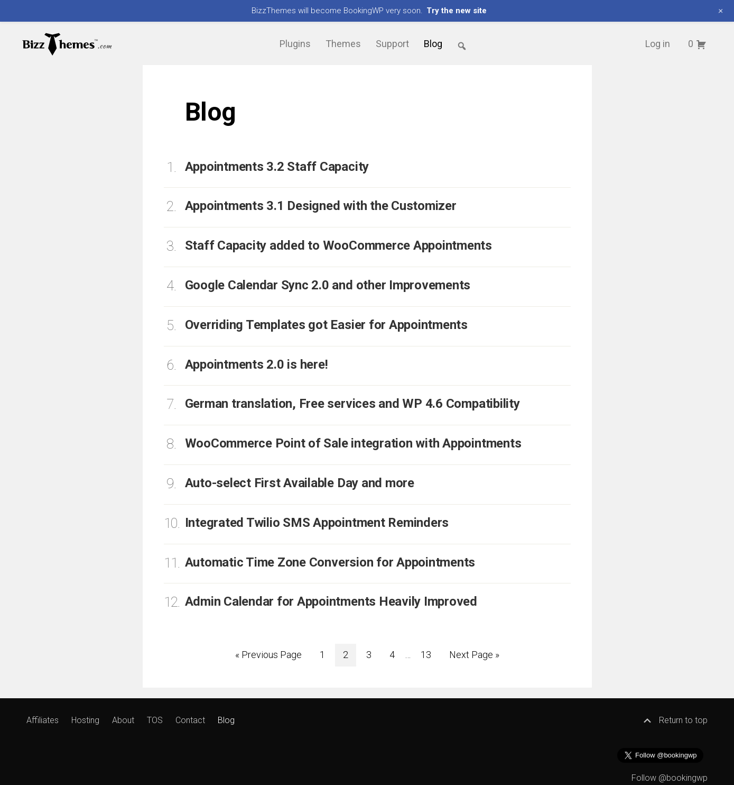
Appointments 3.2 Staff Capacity (277, 166)
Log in (657, 43)
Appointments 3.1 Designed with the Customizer (321, 205)
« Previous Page (268, 654)
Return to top (675, 720)
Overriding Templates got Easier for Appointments (326, 324)
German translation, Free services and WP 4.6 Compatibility (352, 403)
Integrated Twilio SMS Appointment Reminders (317, 522)
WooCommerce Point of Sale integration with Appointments (353, 443)
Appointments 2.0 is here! (256, 364)
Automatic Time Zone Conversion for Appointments (330, 562)
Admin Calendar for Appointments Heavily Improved (331, 601)
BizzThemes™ (67, 43)
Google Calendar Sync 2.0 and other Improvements (328, 285)
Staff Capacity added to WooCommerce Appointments (338, 245)
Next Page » (474, 654)
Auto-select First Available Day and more (299, 483)
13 (429, 653)
